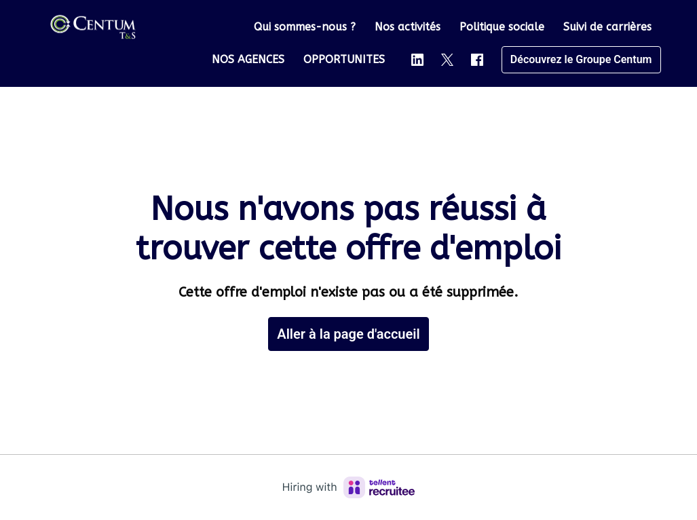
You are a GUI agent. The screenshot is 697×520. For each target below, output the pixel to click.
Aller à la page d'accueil (348, 334)
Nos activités (407, 26)
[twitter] (447, 59)
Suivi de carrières (607, 26)
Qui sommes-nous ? (305, 26)
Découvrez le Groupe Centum (581, 59)
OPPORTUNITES (344, 59)
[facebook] (477, 59)
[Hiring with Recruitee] (349, 487)
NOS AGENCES (248, 59)
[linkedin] (417, 59)
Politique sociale (501, 26)
